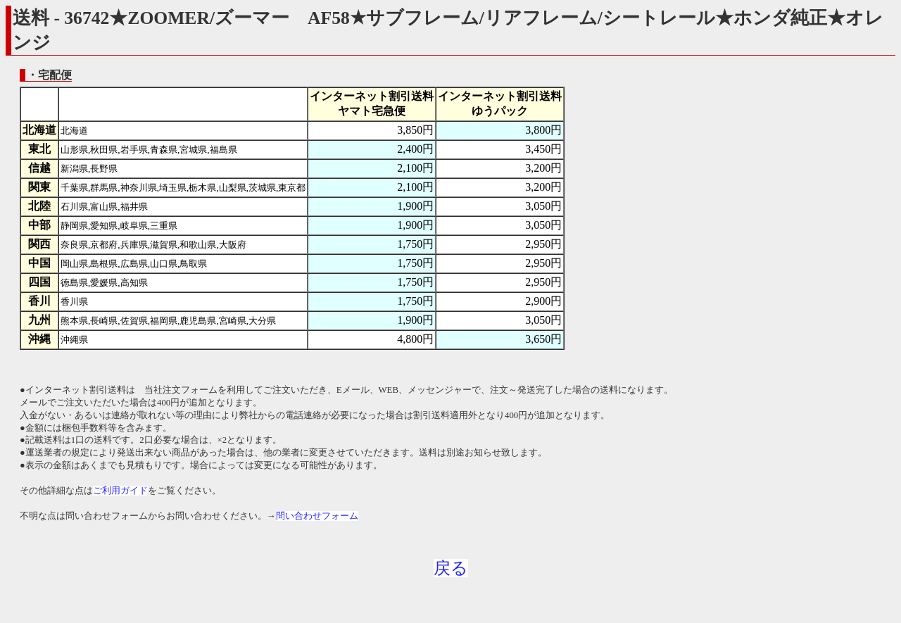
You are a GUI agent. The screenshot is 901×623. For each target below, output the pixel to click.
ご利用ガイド (120, 491)
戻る (451, 568)
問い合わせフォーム (317, 516)
